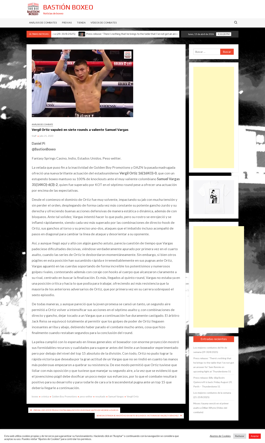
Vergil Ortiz (133, 396)
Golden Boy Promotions (64, 396)
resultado (100, 396)
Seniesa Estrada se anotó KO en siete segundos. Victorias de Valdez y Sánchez (137, 415)
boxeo (35, 396)
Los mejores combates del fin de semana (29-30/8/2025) (210, 349)
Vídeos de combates (104, 22)
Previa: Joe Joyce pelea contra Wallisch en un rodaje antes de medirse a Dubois (76, 410)
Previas (67, 22)
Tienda (81, 22)
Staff (34, 136)
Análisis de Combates (43, 22)
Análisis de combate (42, 124)
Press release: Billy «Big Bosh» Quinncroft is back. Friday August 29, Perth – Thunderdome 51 (212, 382)
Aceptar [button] (255, 436)
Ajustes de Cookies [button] (220, 436)
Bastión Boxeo (68, 7)
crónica (45, 396)
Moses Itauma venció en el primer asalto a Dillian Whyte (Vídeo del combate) (211, 408)
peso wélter (86, 396)
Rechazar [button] (239, 436)
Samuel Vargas (116, 396)
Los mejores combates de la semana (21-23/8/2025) (212, 395)
